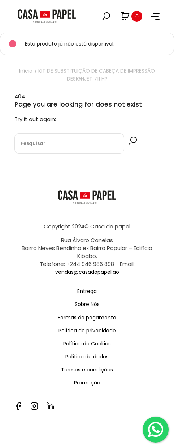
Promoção (87, 382)
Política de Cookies (87, 343)
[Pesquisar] (69, 143)
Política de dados (87, 356)
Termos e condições (87, 369)
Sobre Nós (87, 304)
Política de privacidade (87, 330)
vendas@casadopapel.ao (87, 272)
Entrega (87, 291)
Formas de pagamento (87, 317)
